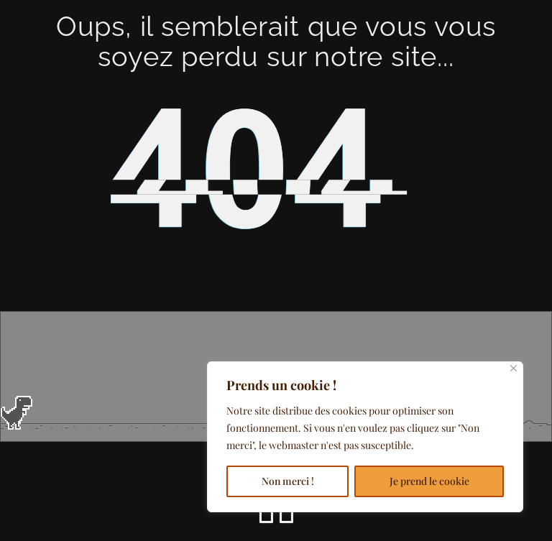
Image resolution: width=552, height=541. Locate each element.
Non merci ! (288, 481)
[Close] (513, 368)
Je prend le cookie (429, 481)
